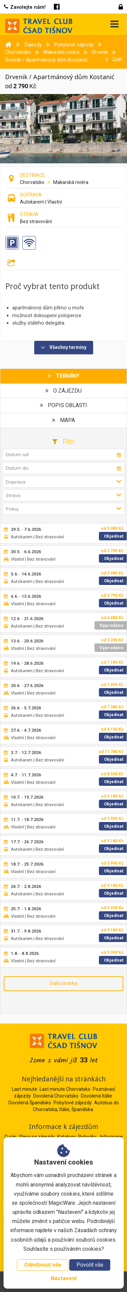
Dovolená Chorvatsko (56, 1096)
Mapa (63, 420)
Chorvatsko (32, 182)
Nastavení (64, 1278)
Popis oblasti (63, 405)
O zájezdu (63, 390)
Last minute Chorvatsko (65, 1089)
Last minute (24, 1089)
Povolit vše (90, 1265)
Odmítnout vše (42, 1265)
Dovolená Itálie (96, 1096)
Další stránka (63, 983)
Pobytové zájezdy (73, 1102)
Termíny (63, 376)
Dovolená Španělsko (29, 1102)
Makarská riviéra (70, 182)
